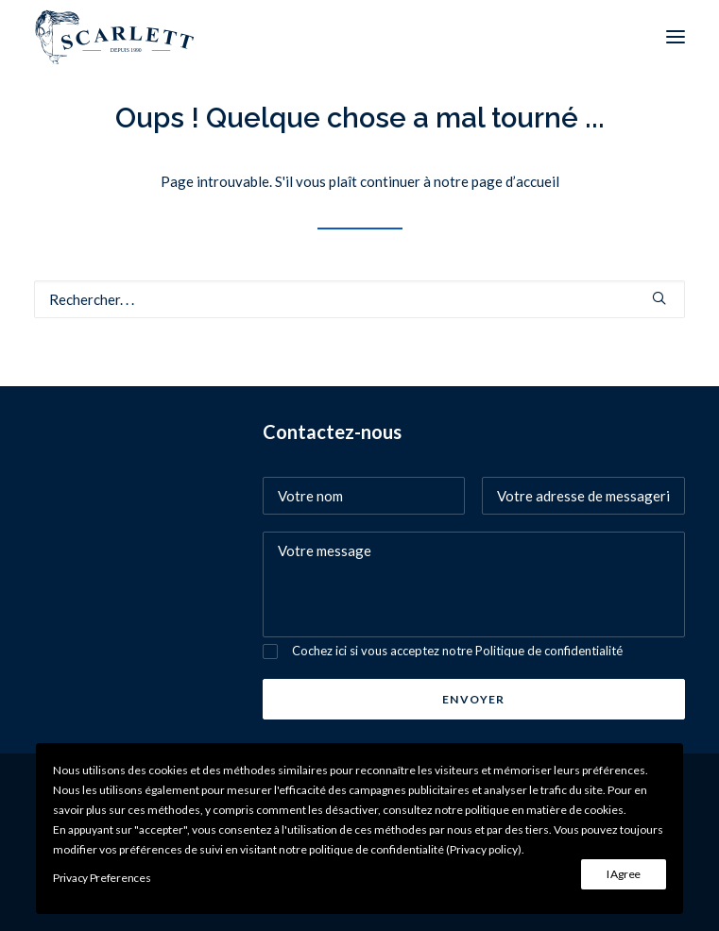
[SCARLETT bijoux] (115, 36)
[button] (675, 37)
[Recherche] (359, 299)
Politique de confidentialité (549, 650)
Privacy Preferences (101, 878)
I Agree (624, 874)
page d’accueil (515, 181)
